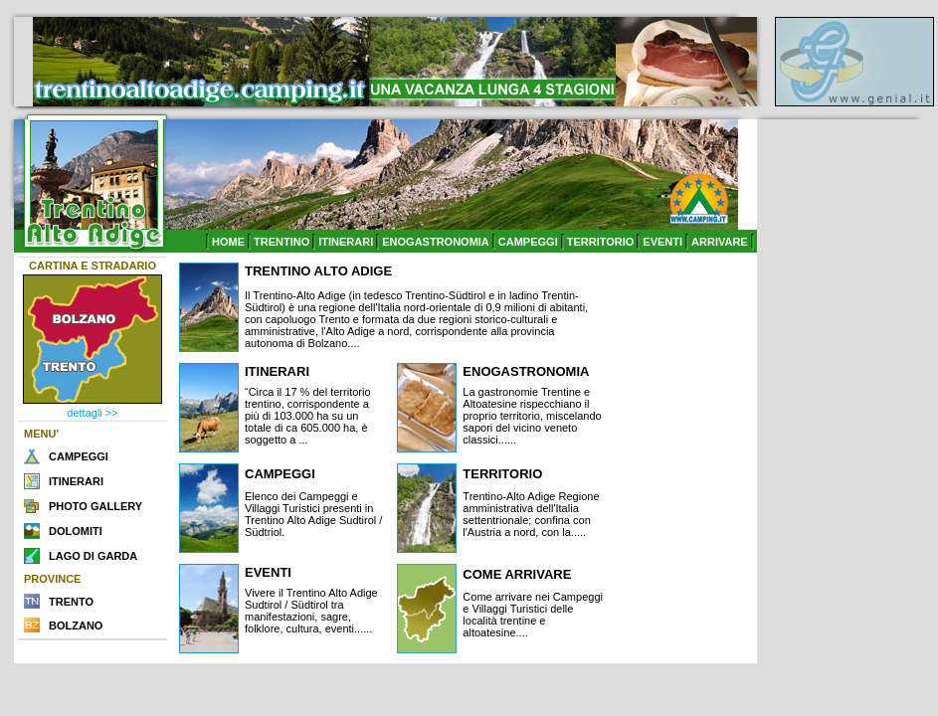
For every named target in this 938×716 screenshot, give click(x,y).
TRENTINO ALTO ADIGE (318, 271)
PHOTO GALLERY (95, 506)
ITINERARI (345, 242)
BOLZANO (75, 625)
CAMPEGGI (528, 242)
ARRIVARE (719, 242)
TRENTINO (281, 242)
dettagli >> (92, 413)
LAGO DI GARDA (93, 556)
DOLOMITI (75, 531)
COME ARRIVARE (517, 574)
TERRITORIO (601, 242)
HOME (228, 242)
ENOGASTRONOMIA (435, 242)
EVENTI (662, 242)
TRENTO (71, 602)
